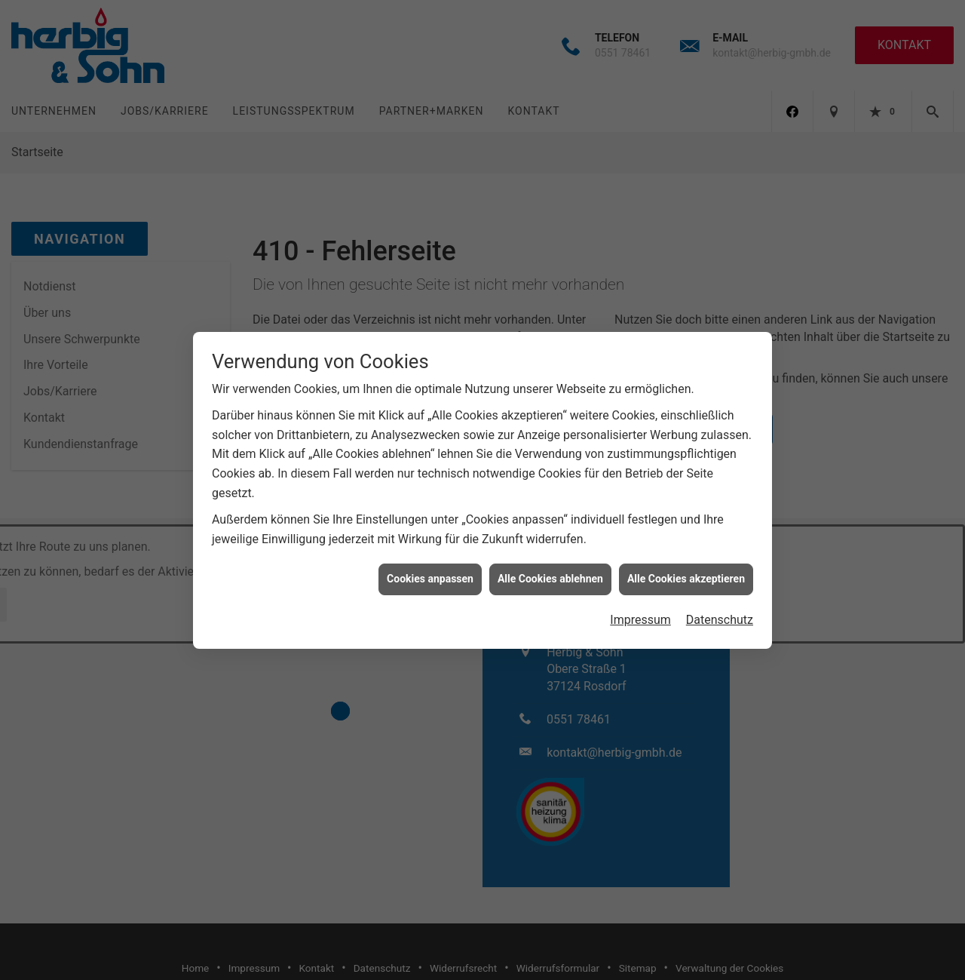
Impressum (640, 611)
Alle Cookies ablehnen (550, 570)
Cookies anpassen (430, 570)
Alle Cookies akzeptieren (686, 570)
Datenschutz (719, 611)
